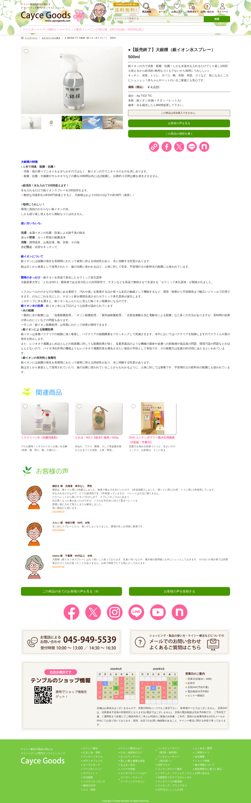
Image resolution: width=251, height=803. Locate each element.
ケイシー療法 (90, 748)
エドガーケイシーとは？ (133, 773)
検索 (216, 19)
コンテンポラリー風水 (170, 769)
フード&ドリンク (92, 769)
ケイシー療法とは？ (131, 748)
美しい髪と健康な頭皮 (132, 760)
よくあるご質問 (203, 748)
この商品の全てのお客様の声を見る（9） (71, 591)
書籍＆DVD (89, 785)
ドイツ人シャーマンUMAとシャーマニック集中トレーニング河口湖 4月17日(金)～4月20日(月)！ (84, 29)
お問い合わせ (202, 773)
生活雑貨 (88, 777)
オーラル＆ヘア (91, 764)
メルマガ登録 (127, 769)
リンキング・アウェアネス (172, 785)
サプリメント (90, 773)
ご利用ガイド (202, 752)
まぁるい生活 (127, 764)
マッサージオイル (93, 756)
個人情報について (204, 764)
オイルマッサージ (130, 756)
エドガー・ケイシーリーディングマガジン (132, 779)
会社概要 (200, 756)
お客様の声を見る (179, 123)
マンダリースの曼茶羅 (170, 781)
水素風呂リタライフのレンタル (175, 777)
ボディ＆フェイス (93, 760)
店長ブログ (164, 764)
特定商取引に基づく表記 (208, 769)
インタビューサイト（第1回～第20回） (169, 750)
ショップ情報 (202, 760)
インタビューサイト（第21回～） (169, 758)
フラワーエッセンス (94, 781)
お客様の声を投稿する (179, 591)
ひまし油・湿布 (91, 752)
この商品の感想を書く (179, 133)
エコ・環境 (89, 789)
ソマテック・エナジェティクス (175, 773)
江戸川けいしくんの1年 (170, 789)
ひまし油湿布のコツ (131, 752)
